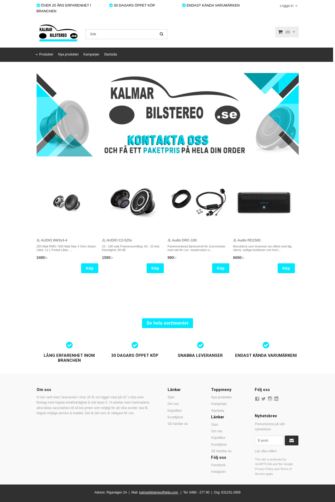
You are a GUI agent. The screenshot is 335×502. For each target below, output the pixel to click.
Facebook (218, 465)
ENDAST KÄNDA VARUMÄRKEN (211, 5)
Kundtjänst (175, 417)
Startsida (110, 54)
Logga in (287, 6)
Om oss (173, 404)
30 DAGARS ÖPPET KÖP (132, 5)
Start (171, 397)
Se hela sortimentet (167, 323)
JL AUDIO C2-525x (117, 240)
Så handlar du (178, 424)
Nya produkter (68, 54)
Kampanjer (91, 54)
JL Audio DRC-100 (182, 240)
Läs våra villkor (266, 451)
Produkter (46, 54)
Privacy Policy (264, 469)
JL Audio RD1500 (247, 240)
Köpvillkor (175, 411)
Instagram (218, 472)
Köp (89, 268)
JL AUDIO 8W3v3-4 (52, 240)
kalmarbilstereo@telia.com (158, 492)
